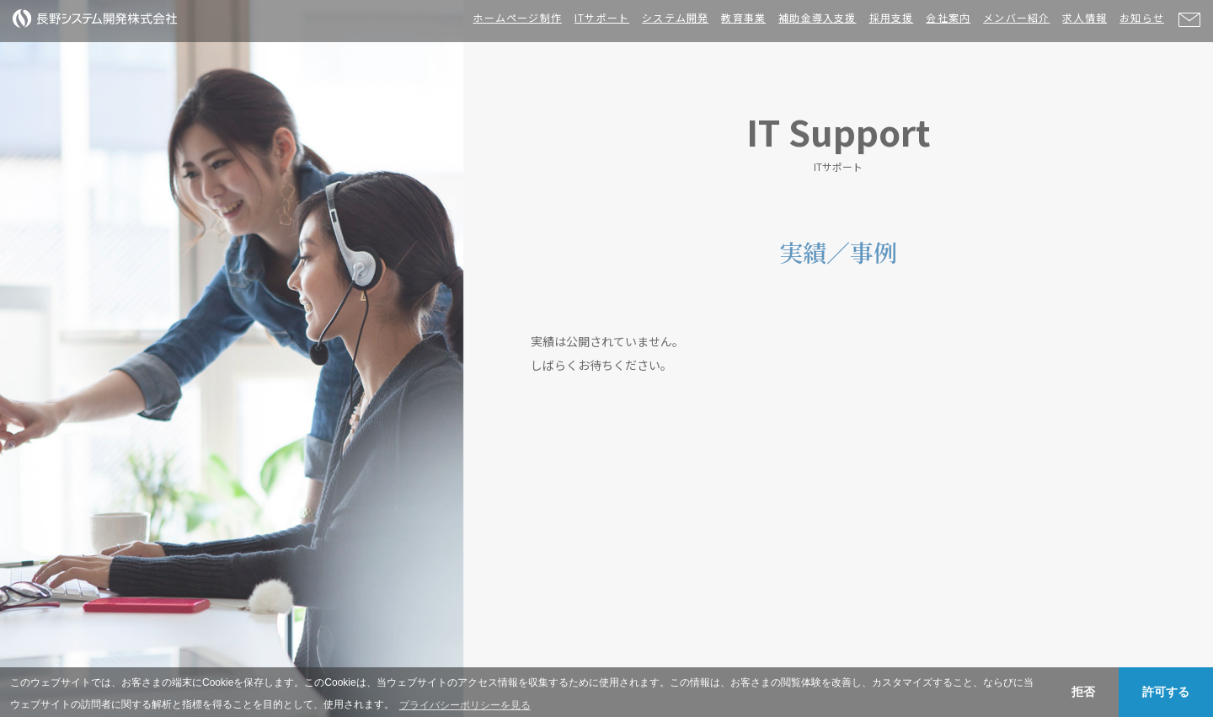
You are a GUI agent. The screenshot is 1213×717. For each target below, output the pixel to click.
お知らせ (1141, 17)
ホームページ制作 (517, 17)
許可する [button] (1165, 691)
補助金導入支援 (817, 17)
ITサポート (601, 17)
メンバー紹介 (1016, 17)
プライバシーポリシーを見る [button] (465, 705)
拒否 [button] (1083, 691)
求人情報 (1084, 17)
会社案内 (948, 17)
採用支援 (891, 17)
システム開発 (675, 17)
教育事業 (743, 17)
